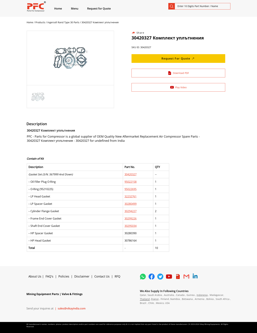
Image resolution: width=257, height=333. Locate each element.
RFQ (117, 276)
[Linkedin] (195, 276)
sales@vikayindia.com (71, 308)
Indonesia (202, 295)
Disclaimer (82, 276)
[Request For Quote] (178, 58)
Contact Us (102, 276)
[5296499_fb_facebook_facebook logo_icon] (152, 276)
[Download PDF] (178, 73)
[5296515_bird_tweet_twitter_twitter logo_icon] (160, 276)
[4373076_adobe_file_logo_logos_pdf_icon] (178, 276)
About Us (35, 276)
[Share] (140, 33)
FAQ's (49, 276)
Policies (63, 276)
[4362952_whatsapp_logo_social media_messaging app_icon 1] (143, 276)
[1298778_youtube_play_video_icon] (169, 276)
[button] (78, 8)
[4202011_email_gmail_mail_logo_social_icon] (186, 276)
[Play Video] (178, 87)
